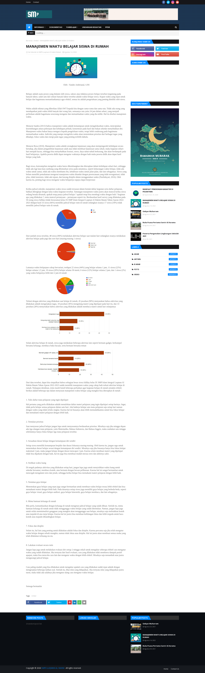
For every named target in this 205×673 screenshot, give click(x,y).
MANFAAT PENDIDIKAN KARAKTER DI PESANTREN (158, 190)
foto (156, 269)
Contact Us (175, 669)
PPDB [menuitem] (107, 27)
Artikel (36, 41)
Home (28, 2)
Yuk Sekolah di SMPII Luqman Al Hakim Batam (44, 52)
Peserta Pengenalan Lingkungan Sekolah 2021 (161, 234)
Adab (156, 254)
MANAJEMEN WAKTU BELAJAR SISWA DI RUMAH (159, 201)
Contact (36, 2)
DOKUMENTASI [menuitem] (55, 27)
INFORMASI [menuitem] (39, 27)
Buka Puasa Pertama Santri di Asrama (159, 222)
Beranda (29, 41)
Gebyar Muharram (150, 211)
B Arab (156, 264)
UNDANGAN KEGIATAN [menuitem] (91, 27)
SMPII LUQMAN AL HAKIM (52, 668)
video (156, 274)
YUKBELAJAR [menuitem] (71, 27)
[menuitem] (29, 27)
